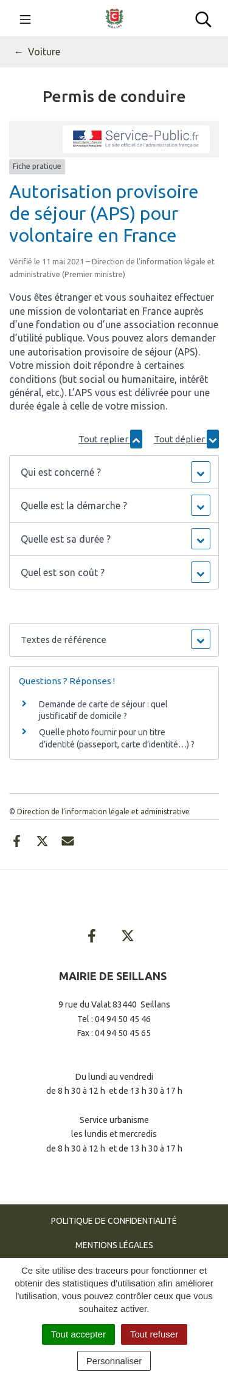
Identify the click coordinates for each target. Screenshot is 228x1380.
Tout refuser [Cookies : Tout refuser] (154, 1334)
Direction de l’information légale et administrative (103, 811)
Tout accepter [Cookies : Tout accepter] (78, 1334)
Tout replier (110, 439)
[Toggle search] (203, 18)
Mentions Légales (114, 1245)
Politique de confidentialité (114, 1221)
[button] (114, 472)
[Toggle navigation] (25, 18)
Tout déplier (186, 439)
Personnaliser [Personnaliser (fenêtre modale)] (114, 1361)
